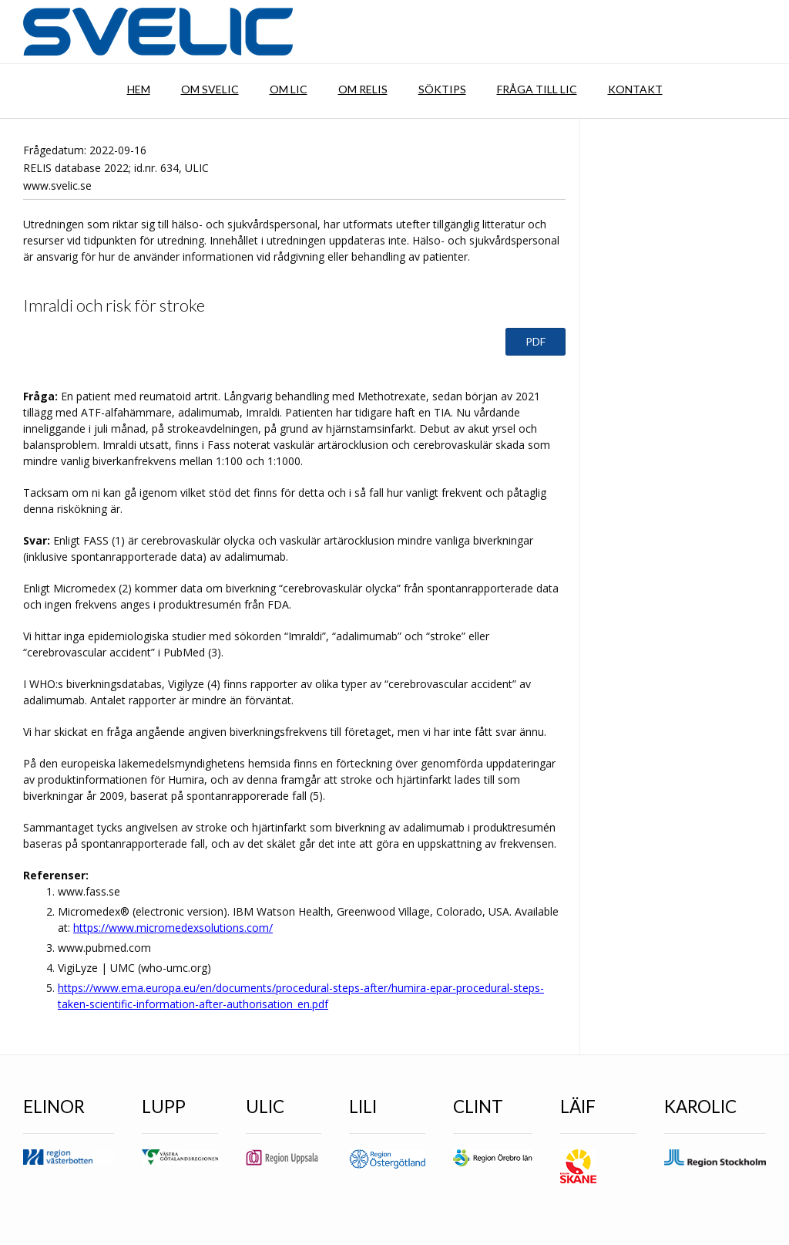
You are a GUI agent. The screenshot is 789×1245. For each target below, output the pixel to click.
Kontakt (635, 89)
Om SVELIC (210, 89)
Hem (138, 89)
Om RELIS (363, 89)
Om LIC (288, 89)
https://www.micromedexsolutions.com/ (173, 927)
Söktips (442, 89)
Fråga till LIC (537, 89)
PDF (535, 341)
